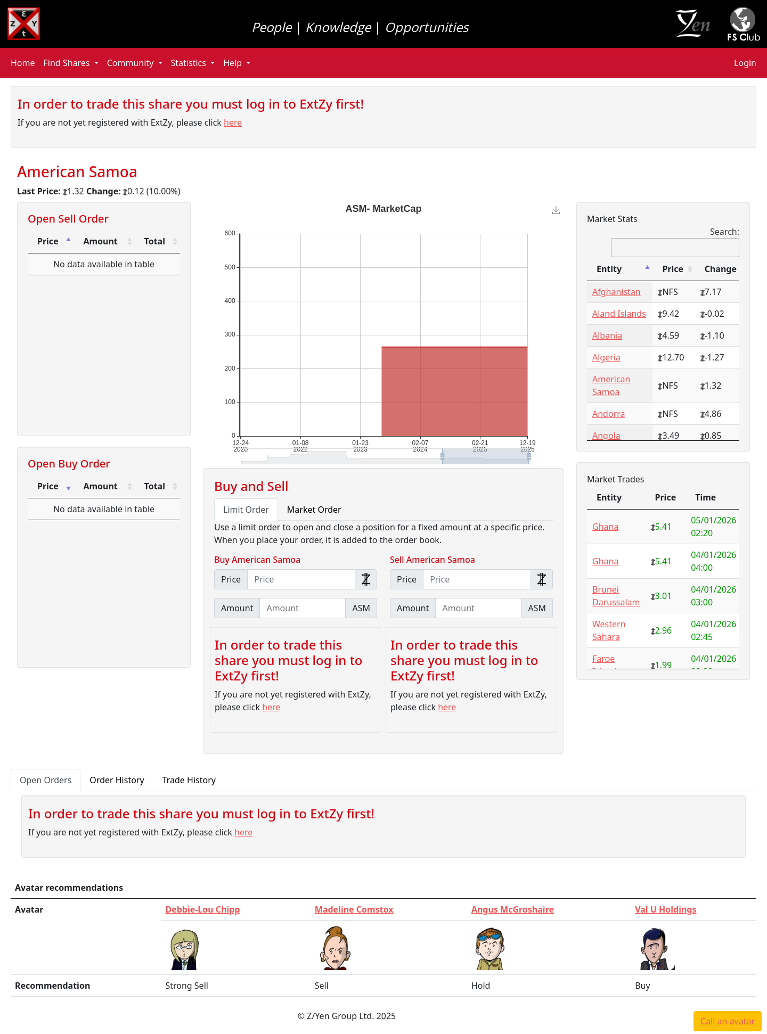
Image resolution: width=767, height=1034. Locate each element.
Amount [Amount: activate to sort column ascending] (100, 241)
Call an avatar (727, 1021)
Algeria (606, 357)
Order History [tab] (116, 780)
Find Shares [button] (68, 63)
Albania (607, 335)
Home (23, 63)
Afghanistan (616, 292)
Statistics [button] (190, 63)
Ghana (605, 526)
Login (745, 63)
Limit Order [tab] (246, 509)
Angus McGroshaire (512, 909)
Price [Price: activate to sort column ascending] (48, 486)
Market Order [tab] (314, 509)
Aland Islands (619, 313)
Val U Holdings (665, 909)
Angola (606, 435)
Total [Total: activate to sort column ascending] (154, 241)
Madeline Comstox (354, 909)
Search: (675, 241)
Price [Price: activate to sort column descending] (48, 241)
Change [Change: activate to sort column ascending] (721, 269)
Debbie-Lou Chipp (202, 909)
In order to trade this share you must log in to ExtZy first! (191, 103)
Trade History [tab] (189, 780)
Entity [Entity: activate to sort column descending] (609, 269)
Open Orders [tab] (45, 780)
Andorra (608, 414)
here (233, 122)
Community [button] (131, 63)
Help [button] (233, 63)
